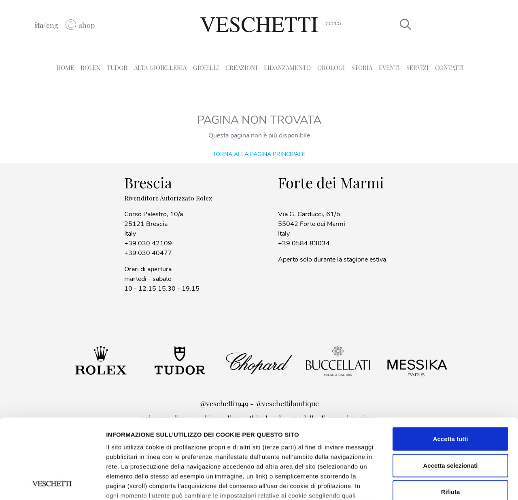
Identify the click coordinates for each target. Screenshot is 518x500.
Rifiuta (450, 417)
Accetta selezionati (450, 390)
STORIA (361, 67)
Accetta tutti (450, 364)
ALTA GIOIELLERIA (160, 67)
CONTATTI (449, 67)
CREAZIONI (241, 67)
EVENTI (389, 67)
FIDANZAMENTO (287, 67)
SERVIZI (417, 67)
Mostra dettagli (128, 484)
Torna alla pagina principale (259, 154)
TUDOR (117, 67)
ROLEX (90, 67)
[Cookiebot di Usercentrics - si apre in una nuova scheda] (52, 484)
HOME (65, 67)
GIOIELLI (206, 67)
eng (52, 25)
